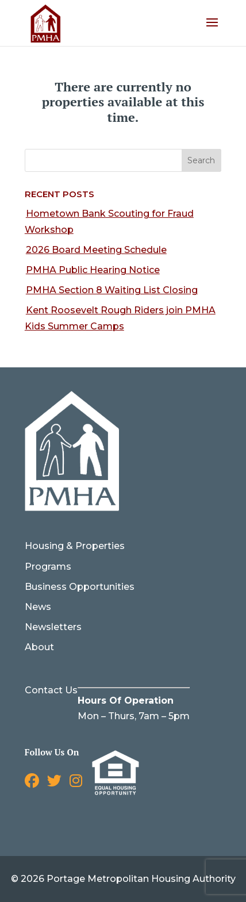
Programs (48, 566)
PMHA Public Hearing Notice (93, 269)
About (39, 647)
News (38, 606)
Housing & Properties (75, 545)
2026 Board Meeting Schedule (96, 249)
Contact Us (51, 690)
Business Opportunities (79, 586)
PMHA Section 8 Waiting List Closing (112, 290)
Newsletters (53, 626)
